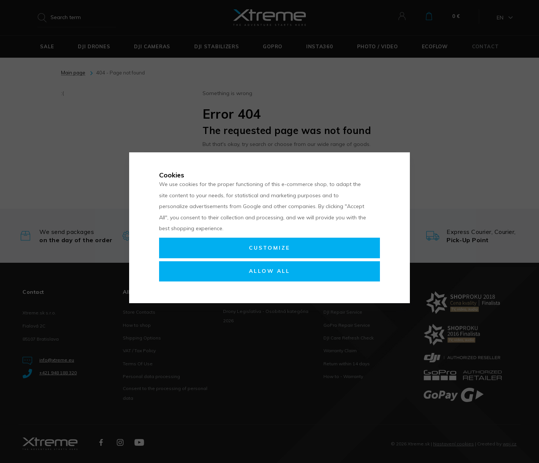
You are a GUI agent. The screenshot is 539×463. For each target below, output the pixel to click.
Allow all (269, 271)
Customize (269, 247)
